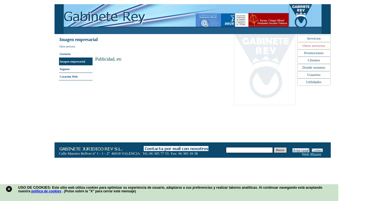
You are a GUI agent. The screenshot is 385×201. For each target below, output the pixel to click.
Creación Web (69, 76)
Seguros (65, 69)
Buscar (280, 150)
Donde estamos (314, 67)
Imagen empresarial (72, 61)
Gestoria (65, 54)
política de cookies (46, 191)
